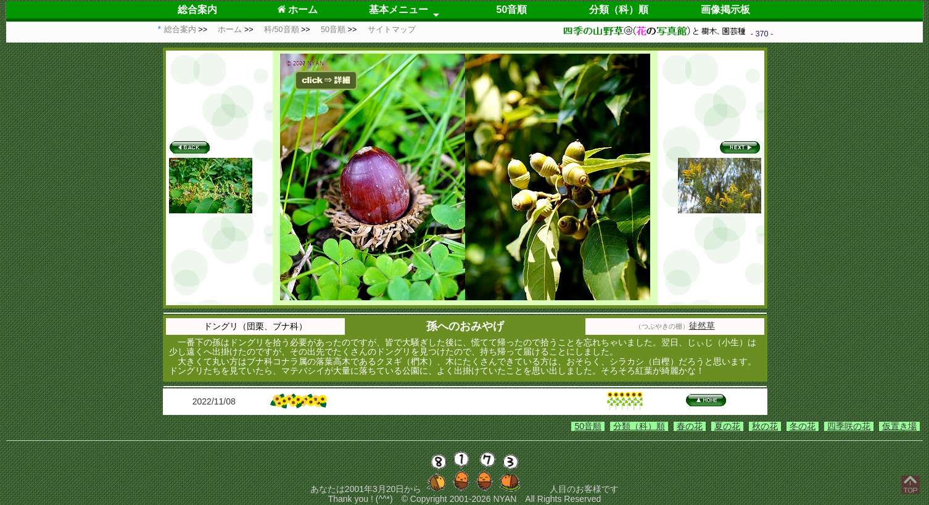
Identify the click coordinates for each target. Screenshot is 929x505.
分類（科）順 (618, 9)
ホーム (298, 9)
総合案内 (197, 9)
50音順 (512, 9)
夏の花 (727, 426)
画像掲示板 (725, 9)
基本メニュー (398, 9)
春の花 (690, 426)
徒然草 (702, 326)
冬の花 (802, 426)
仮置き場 (899, 426)
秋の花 (765, 426)
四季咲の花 (848, 426)
